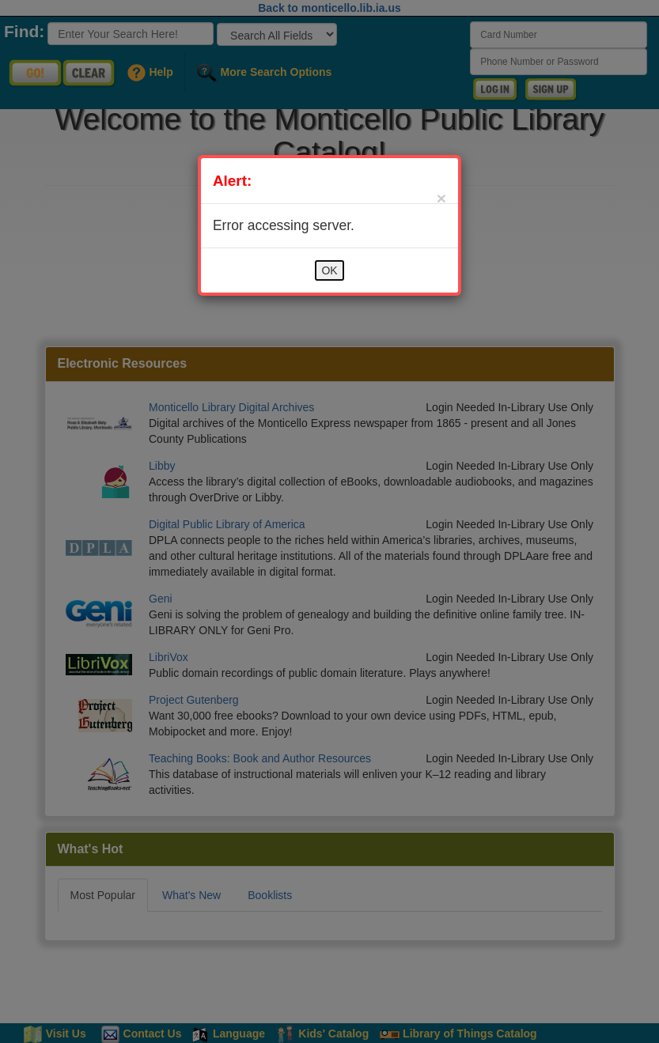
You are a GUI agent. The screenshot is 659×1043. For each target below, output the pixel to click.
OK (329, 270)
